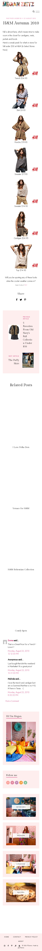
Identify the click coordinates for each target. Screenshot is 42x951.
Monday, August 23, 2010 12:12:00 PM (18, 652)
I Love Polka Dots (21, 447)
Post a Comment (12, 701)
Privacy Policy (31, 937)
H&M (25, 285)
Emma (10, 640)
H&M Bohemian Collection (21, 569)
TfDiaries (29, 946)
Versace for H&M (21, 508)
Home (6, 937)
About (21, 941)
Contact (17, 937)
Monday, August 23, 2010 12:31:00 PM (18, 672)
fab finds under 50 (14, 18)
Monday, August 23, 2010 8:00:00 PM (18, 694)
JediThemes (21, 948)
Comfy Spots (21, 631)
